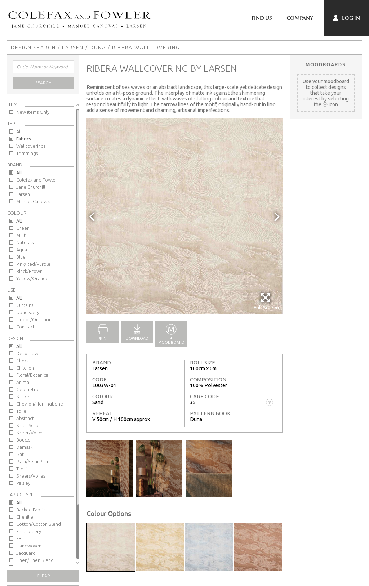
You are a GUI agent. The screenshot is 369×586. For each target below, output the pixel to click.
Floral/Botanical (32, 374)
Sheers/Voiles (30, 475)
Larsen (73, 47)
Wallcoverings (30, 145)
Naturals (25, 242)
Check (22, 360)
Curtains (24, 305)
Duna (98, 47)
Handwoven (28, 545)
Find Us (262, 18)
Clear (43, 575)
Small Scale (28, 425)
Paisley (23, 483)
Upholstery (27, 312)
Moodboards (326, 64)
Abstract (25, 418)
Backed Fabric (30, 509)
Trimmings (27, 153)
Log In (346, 18)
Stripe (22, 396)
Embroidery (28, 531)
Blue (21, 256)
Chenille (24, 516)
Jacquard (26, 552)
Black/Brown (29, 271)
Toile (21, 410)
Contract (25, 326)
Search (43, 82)
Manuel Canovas (33, 201)
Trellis (22, 468)
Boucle (23, 439)
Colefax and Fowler (36, 179)
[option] (184, 216)
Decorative (28, 353)
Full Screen (266, 301)
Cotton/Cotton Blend (38, 524)
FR (19, 538)
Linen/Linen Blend (35, 560)
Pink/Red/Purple (33, 264)
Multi (21, 235)
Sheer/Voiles (29, 432)
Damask (24, 446)
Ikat (20, 454)
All (18, 131)
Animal (23, 382)
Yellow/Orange (32, 278)
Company (299, 18)
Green (23, 228)
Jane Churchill (30, 186)
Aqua (21, 249)
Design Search (33, 47)
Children (25, 367)
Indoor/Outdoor (33, 319)
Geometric (27, 389)
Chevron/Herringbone (39, 403)
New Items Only (32, 112)
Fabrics (23, 138)
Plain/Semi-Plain (32, 461)
